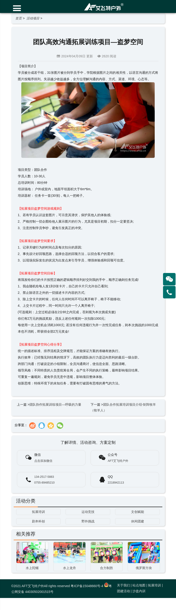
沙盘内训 (138, 591)
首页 (18, 18)
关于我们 (123, 585)
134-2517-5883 (44, 476)
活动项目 (32, 18)
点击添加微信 (43, 461)
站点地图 (138, 585)
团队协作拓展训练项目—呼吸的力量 (55, 404)
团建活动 (123, 591)
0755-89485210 (44, 482)
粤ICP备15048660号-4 (87, 586)
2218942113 (116, 482)
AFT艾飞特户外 (118, 461)
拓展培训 (154, 585)
